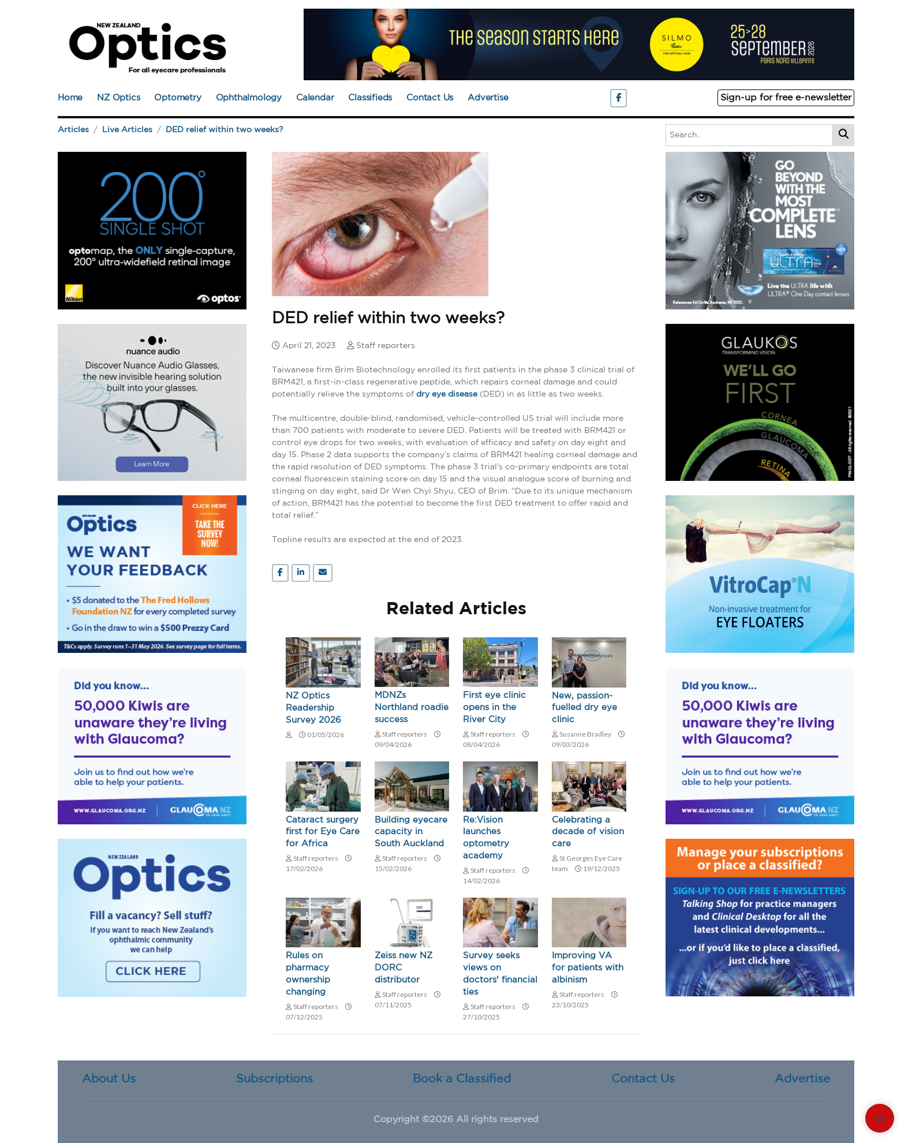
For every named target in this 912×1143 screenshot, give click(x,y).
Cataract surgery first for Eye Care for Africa (323, 833)
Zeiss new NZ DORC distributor (403, 969)
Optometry (177, 98)
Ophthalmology (249, 98)
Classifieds (370, 98)
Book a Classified (462, 1079)
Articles (73, 129)
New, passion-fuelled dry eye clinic (584, 708)
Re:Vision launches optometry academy (486, 839)
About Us (109, 1079)
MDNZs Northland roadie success (411, 708)
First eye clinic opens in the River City (494, 708)
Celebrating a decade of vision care (588, 833)
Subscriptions (274, 1079)
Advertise (488, 98)
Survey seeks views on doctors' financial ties (500, 975)
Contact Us (429, 98)
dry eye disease (446, 394)
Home (70, 98)
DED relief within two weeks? (224, 129)
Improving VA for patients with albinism (587, 969)
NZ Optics (118, 98)
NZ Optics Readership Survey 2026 (313, 708)
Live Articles (127, 129)
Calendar (315, 98)
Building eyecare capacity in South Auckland (411, 833)
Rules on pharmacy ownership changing (308, 975)
